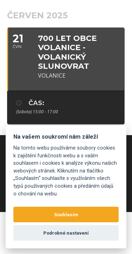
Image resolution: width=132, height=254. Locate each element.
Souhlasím (66, 214)
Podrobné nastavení (66, 233)
